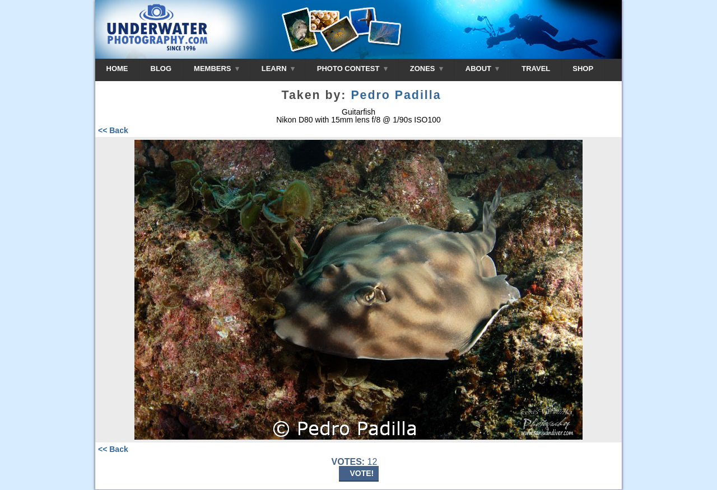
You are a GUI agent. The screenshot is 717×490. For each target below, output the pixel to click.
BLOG (161, 68)
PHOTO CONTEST (352, 68)
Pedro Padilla (396, 95)
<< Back (113, 130)
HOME (117, 68)
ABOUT (482, 68)
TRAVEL (536, 68)
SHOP (582, 68)
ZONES (426, 68)
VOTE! (362, 473)
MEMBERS (216, 68)
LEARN (278, 68)
